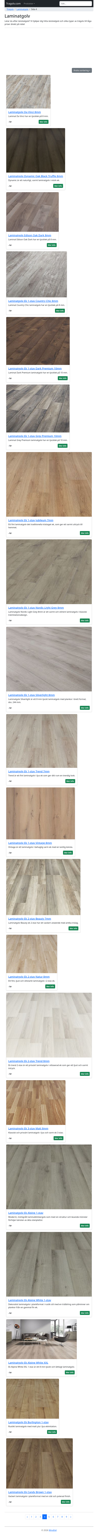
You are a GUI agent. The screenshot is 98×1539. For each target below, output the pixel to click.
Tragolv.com (13, 3)
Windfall (53, 1530)
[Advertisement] (49, 48)
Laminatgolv (22, 9)
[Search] (75, 3)
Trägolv (10, 9)
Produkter (28, 3)
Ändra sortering (81, 70)
